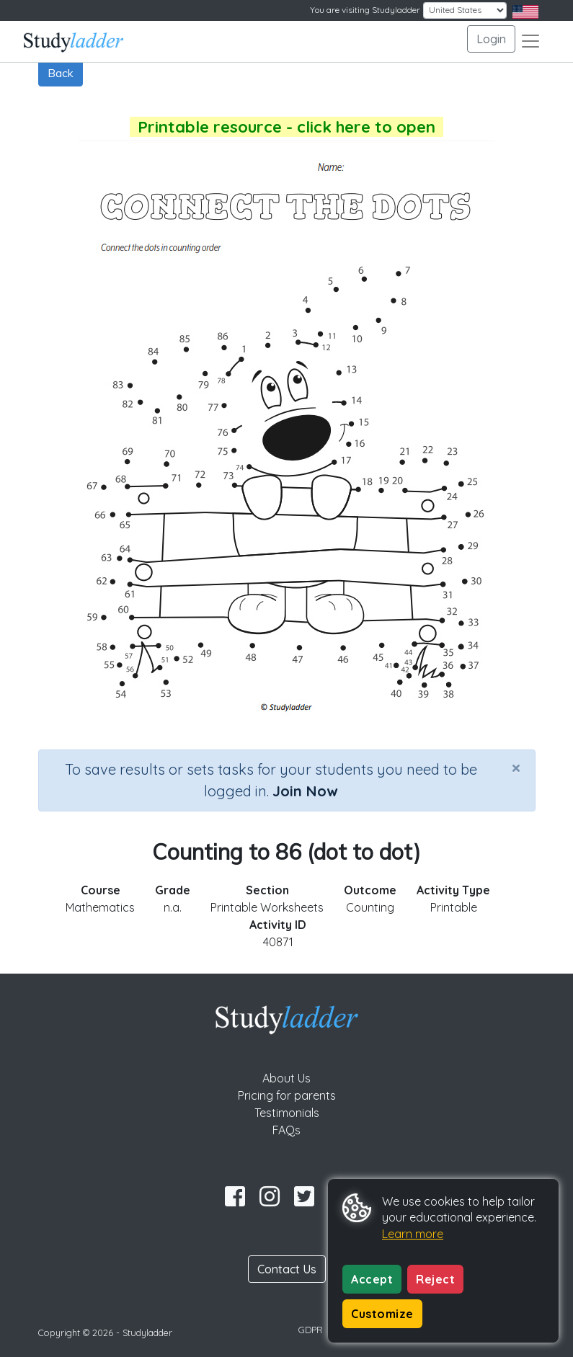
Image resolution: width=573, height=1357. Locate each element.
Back (61, 73)
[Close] (516, 767)
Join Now (304, 791)
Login (491, 39)
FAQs (286, 1130)
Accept (372, 1279)
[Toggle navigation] (530, 41)
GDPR (310, 1329)
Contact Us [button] (286, 1269)
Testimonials (286, 1112)
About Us (286, 1078)
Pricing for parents (287, 1095)
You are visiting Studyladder (365, 9)
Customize (382, 1314)
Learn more (412, 1234)
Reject (435, 1279)
